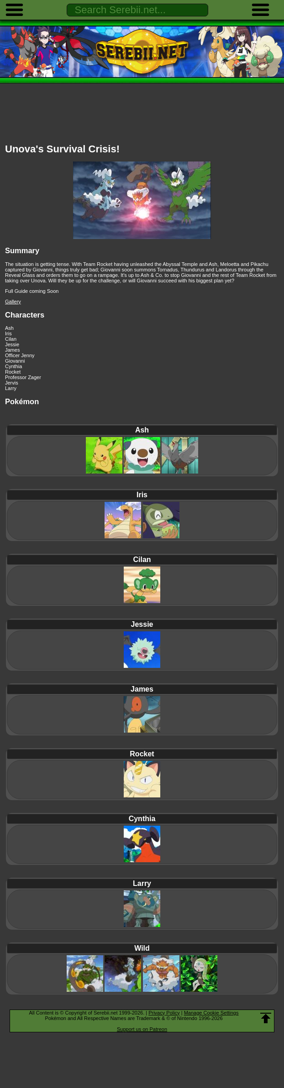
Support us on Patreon (142, 1029)
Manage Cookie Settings (211, 1012)
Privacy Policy (163, 1012)
